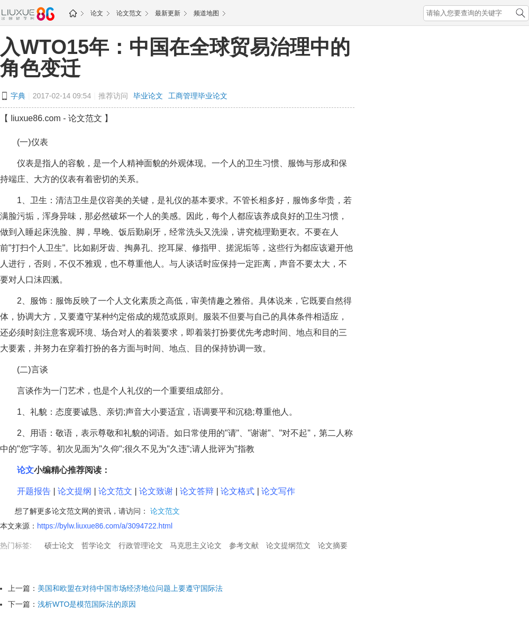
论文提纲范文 (288, 545)
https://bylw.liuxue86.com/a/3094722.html (104, 526)
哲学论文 (96, 545)
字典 (18, 96)
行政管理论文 (140, 545)
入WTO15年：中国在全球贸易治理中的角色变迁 (175, 57)
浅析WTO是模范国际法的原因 (87, 604)
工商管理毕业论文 (197, 96)
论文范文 (129, 13)
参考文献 (244, 545)
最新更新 (167, 13)
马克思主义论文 (196, 545)
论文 (96, 13)
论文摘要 (333, 545)
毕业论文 (148, 96)
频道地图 (206, 13)
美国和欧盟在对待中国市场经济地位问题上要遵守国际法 (130, 588)
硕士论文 (59, 545)
